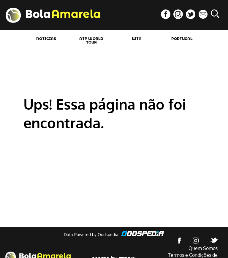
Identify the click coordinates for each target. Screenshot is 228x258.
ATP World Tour (91, 40)
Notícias (46, 39)
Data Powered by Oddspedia (91, 235)
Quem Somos (203, 248)
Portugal (181, 39)
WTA (137, 39)
